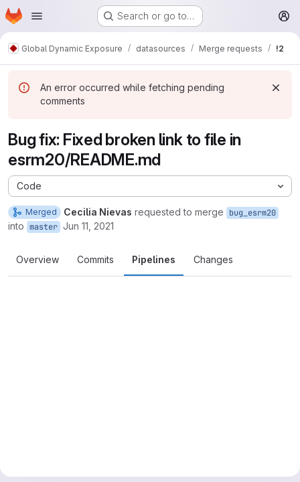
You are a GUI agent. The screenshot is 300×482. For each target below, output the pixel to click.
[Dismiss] (276, 88)
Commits (95, 259)
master (43, 227)
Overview (37, 259)
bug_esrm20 (252, 213)
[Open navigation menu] (37, 16)
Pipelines (153, 259)
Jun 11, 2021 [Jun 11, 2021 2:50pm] (88, 226)
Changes (213, 259)
